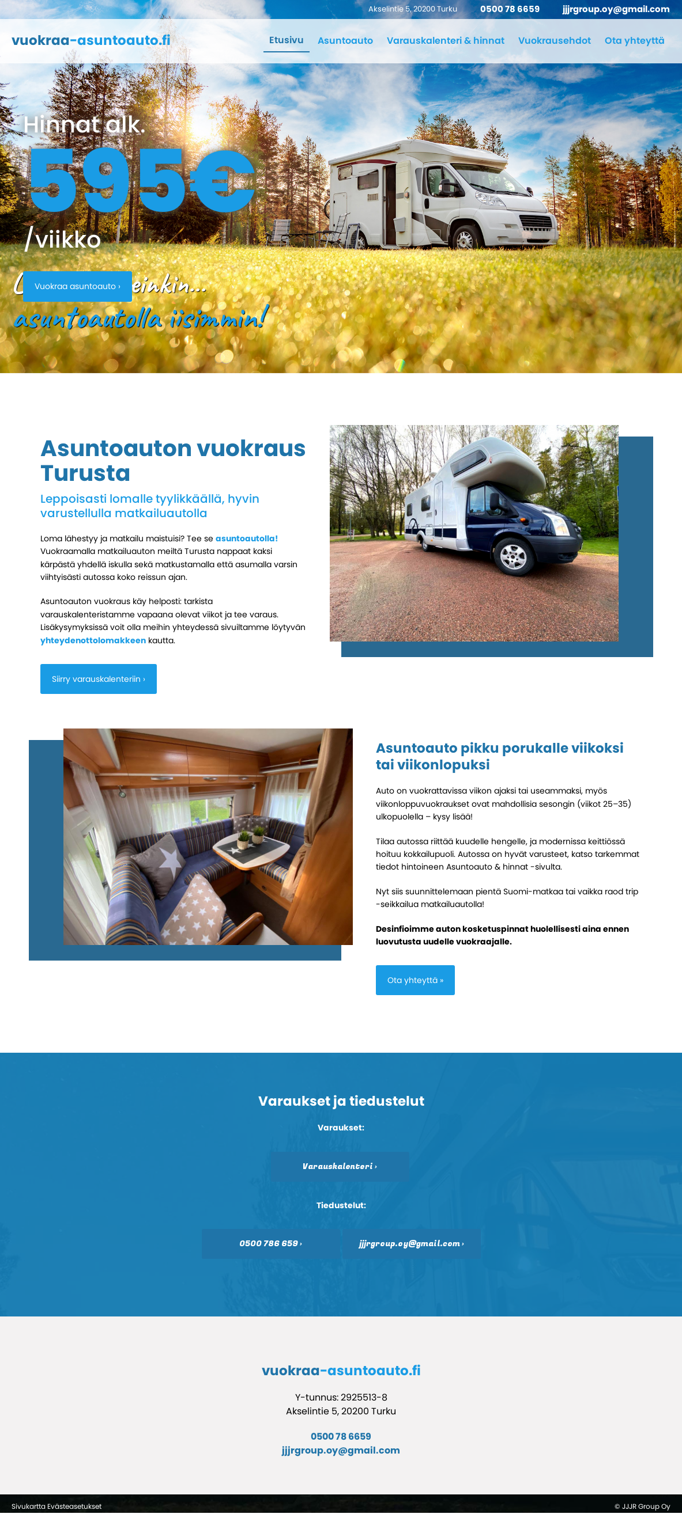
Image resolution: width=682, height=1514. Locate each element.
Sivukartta (29, 1507)
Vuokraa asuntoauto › (77, 286)
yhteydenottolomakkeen (93, 640)
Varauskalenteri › (340, 1166)
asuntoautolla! (247, 538)
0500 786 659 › (270, 1244)
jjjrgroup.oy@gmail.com (616, 9)
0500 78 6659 (510, 9)
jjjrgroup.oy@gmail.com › (411, 1244)
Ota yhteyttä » (415, 980)
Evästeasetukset (74, 1507)
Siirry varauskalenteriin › (98, 679)
